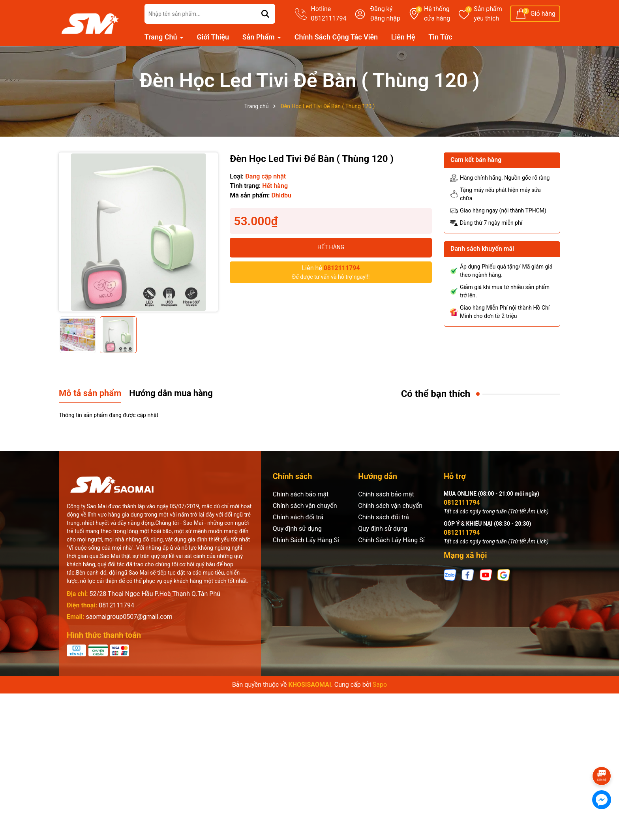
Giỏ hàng (543, 13)
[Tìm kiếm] (265, 14)
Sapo (380, 684)
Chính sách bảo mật (301, 494)
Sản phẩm (488, 14)
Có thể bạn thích (436, 393)
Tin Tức (440, 37)
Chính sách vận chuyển (305, 505)
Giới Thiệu (213, 37)
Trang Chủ (161, 37)
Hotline (328, 14)
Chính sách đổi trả (298, 517)
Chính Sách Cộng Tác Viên (336, 37)
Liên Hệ (403, 37)
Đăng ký (381, 9)
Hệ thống (437, 14)
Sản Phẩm (259, 37)
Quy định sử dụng (297, 528)
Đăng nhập (385, 18)
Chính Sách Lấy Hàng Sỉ (306, 540)
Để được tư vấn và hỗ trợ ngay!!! (331, 271)
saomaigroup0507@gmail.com (129, 616)
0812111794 (116, 605)
